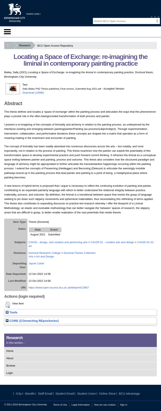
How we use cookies (105, 404)
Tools (11, 312)
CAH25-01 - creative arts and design (112, 242)
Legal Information (80, 404)
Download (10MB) (33, 92)
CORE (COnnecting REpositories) (32, 320)
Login (9, 372)
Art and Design (45, 256)
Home (9, 350)
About (9, 358)
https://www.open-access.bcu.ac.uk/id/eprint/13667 (59, 287)
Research (25, 45)
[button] (7, 305)
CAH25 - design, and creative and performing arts (58, 242)
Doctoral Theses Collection (80, 252)
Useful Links (33, 14)
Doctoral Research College (45, 252)
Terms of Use (60, 404)
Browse (10, 365)
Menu (7, 31)
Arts (31, 256)
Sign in (123, 404)
